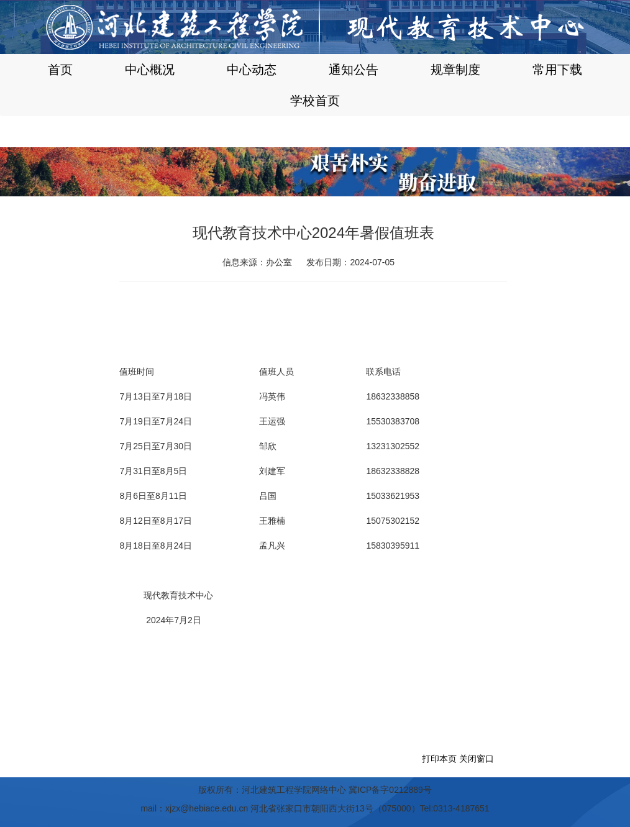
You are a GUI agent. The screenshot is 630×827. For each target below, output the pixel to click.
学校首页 (315, 100)
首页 (60, 69)
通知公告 (353, 69)
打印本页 (439, 759)
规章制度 (455, 69)
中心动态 (251, 69)
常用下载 (557, 69)
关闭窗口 (476, 759)
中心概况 (150, 69)
